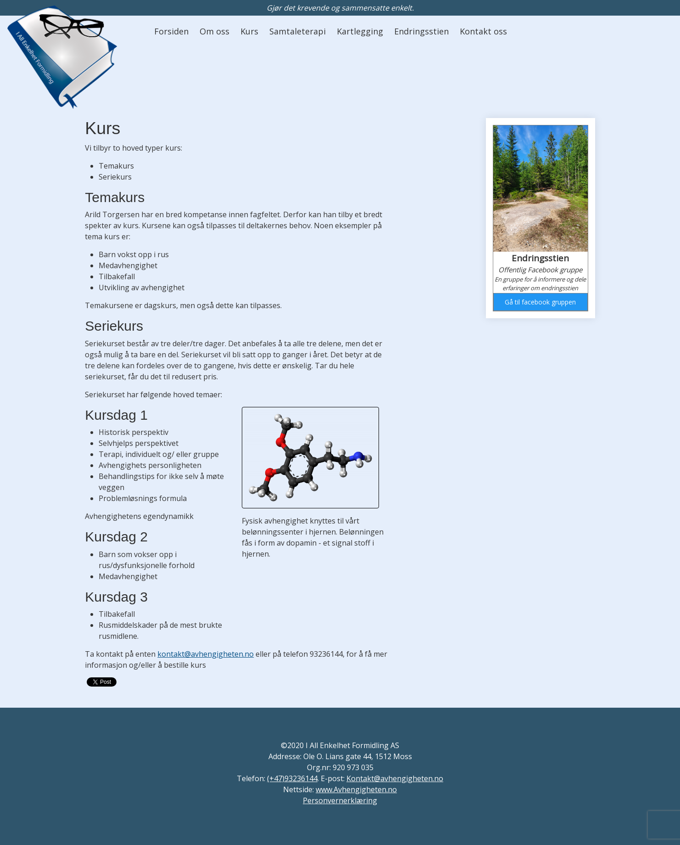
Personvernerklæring (340, 800)
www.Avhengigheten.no (356, 789)
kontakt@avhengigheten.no (205, 654)
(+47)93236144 (292, 778)
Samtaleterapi (297, 31)
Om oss (214, 31)
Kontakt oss (483, 31)
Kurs (249, 31)
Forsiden (171, 31)
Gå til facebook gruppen (540, 302)
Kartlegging (360, 31)
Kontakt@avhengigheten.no (394, 778)
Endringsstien (421, 31)
